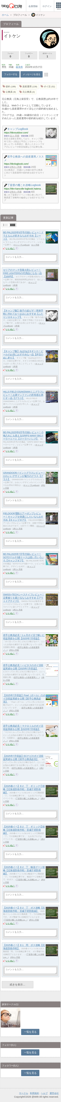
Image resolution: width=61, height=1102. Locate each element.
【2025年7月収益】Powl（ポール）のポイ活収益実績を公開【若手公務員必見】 (24, 698)
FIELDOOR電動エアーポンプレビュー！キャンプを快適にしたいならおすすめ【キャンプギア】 (23, 516)
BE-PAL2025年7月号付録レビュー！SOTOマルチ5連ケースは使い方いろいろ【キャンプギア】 (23, 557)
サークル (23, 1093)
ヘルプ (44, 1093)
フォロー (10, 55)
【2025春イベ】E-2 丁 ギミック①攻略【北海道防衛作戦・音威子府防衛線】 (24, 789)
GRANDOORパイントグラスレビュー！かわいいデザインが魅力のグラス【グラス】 (24, 476)
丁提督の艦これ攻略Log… (27, 799)
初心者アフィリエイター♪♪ (10, 1025)
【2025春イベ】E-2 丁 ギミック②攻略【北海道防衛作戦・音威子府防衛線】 (24, 829)
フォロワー (29, 55)
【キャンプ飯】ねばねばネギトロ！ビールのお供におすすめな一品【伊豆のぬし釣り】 (23, 354)
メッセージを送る (31, 74)
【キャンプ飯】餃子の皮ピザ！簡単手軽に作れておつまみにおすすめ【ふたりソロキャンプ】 (23, 313)
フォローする (10, 74)
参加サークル (47, 55)
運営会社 (54, 1093)
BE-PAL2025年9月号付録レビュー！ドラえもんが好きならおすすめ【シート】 (23, 235)
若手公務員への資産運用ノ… (26, 677)
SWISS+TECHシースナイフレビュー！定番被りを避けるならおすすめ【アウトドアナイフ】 (23, 597)
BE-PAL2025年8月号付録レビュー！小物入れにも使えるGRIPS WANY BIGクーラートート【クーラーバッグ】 (23, 435)
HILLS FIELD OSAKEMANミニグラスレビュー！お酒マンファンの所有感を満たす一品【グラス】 (24, 395)
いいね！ (10, 248)
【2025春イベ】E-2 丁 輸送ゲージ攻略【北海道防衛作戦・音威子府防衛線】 (24, 870)
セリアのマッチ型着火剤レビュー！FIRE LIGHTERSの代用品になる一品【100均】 (22, 273)
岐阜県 (19, 67)
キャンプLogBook (21, 245)
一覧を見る (30, 1031)
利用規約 (34, 1093)
